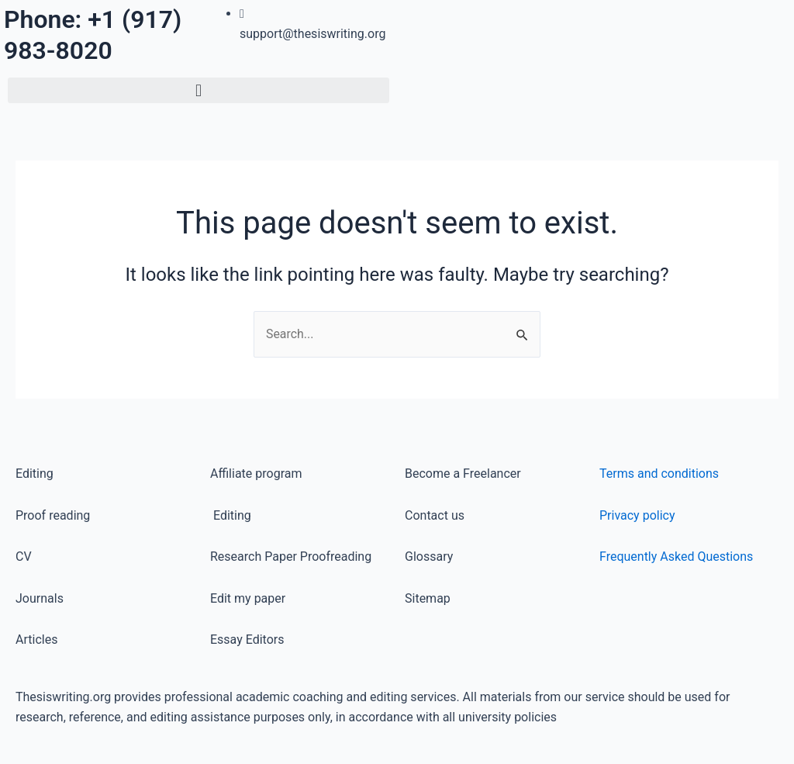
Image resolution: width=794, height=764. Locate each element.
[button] (198, 90)
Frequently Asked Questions (676, 556)
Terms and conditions (659, 473)
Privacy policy (637, 515)
